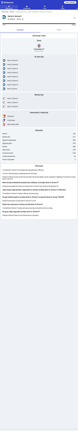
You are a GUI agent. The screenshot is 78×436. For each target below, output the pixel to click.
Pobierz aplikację (70, 2)
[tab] (20, 29)
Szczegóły (20, 30)
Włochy (12, 12)
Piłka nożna (5, 12)
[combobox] (20, 19)
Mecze (59, 30)
